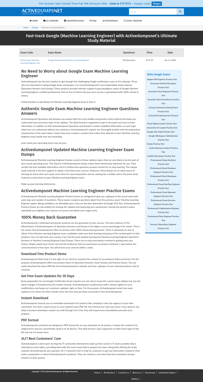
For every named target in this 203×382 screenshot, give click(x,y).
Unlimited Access (74, 20)
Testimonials (110, 20)
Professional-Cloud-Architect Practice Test (163, 162)
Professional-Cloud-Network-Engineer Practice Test (163, 194)
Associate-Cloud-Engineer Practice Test (163, 93)
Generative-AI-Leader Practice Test (162, 127)
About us (137, 372)
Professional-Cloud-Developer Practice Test (163, 178)
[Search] (180, 11)
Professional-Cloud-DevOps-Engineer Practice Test (163, 186)
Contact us (123, 372)
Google (35, 27)
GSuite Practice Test (155, 144)
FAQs (92, 20)
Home (34, 20)
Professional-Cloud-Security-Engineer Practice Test (163, 202)
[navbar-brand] (25, 19)
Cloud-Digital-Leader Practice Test (162, 123)
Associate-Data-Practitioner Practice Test (163, 101)
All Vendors (50, 20)
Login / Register (133, 20)
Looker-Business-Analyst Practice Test (163, 150)
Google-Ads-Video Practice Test (161, 132)
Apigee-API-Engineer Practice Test (162, 79)
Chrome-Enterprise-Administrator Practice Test (163, 109)
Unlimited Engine (167, 372)
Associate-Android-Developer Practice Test (163, 85)
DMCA (135, 378)
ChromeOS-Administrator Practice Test (163, 117)
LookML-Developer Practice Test (161, 156)
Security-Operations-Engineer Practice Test (163, 226)
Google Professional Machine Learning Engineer (68, 60)
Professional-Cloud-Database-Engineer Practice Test (163, 170)
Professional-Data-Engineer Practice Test (163, 218)
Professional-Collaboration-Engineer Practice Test (163, 210)
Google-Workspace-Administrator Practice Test (163, 138)
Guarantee (150, 372)
